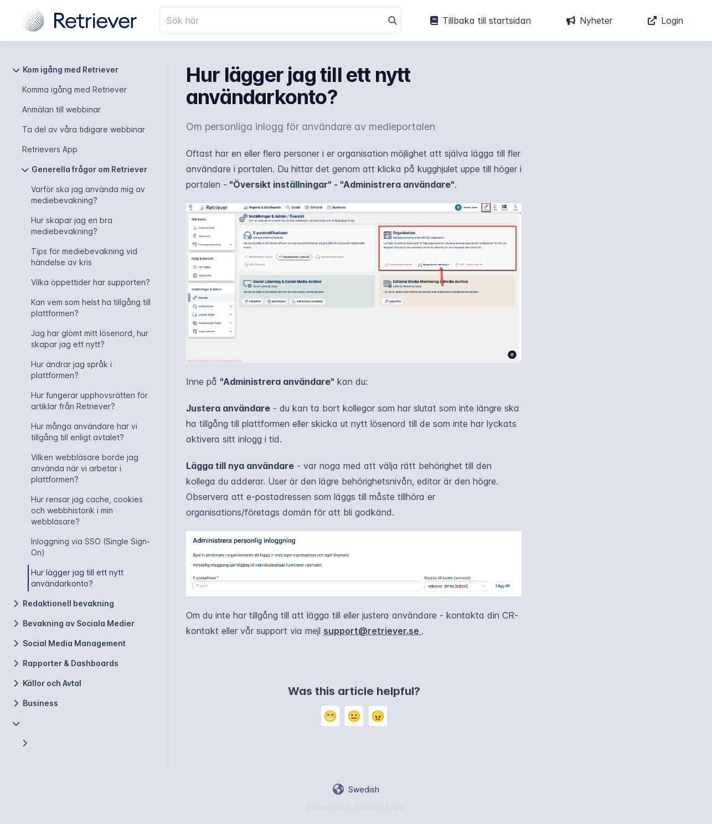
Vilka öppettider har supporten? (90, 282)
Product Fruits (380, 807)
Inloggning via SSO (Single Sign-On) (90, 547)
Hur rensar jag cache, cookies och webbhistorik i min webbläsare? (87, 510)
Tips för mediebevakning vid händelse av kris (84, 256)
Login (665, 20)
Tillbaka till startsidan (480, 20)
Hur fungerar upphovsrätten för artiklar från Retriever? (89, 400)
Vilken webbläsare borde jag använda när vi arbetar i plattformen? (84, 468)
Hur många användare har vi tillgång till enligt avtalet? (84, 431)
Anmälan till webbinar (61, 109)
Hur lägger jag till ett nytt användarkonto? (77, 578)
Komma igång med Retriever (74, 89)
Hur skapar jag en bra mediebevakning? (71, 225)
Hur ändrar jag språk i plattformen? (71, 369)
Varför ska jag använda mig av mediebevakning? (88, 194)
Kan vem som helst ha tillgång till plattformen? (91, 307)
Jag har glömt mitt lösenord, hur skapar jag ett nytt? (89, 338)
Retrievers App (50, 149)
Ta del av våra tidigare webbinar (83, 129)
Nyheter (589, 20)
